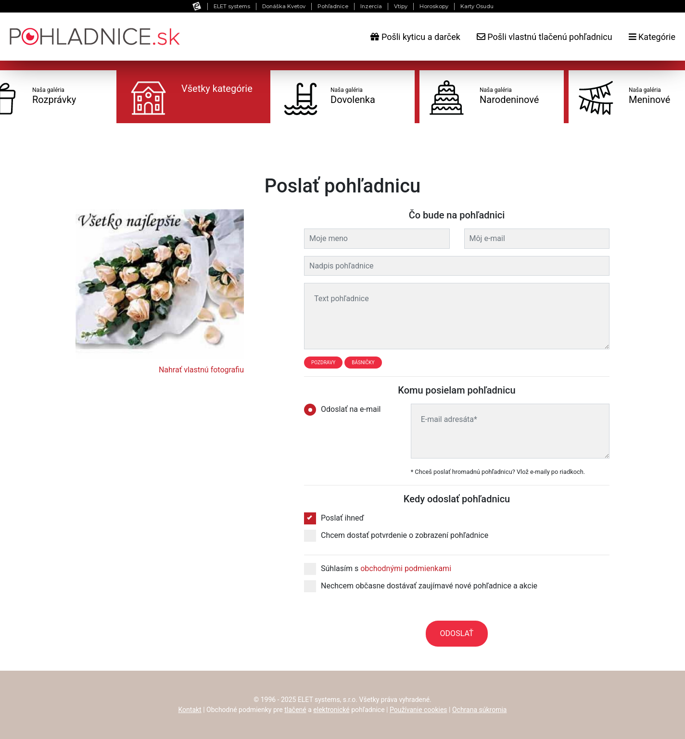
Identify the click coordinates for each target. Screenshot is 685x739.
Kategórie (652, 37)
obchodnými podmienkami (405, 568)
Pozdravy (323, 362)
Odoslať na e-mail (345, 409)
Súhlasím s (377, 568)
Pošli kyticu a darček (415, 37)
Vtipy (400, 6)
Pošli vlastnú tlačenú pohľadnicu (544, 37)
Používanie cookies (418, 710)
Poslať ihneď (334, 518)
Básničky (363, 362)
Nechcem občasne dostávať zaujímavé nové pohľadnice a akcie (420, 586)
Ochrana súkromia (479, 710)
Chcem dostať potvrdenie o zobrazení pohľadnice (396, 535)
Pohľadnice (332, 6)
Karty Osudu (477, 6)
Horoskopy (433, 6)
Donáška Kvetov (283, 6)
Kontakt (190, 710)
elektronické (331, 710)
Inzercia (371, 6)
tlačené (295, 710)
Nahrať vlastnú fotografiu (201, 369)
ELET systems (232, 6)
